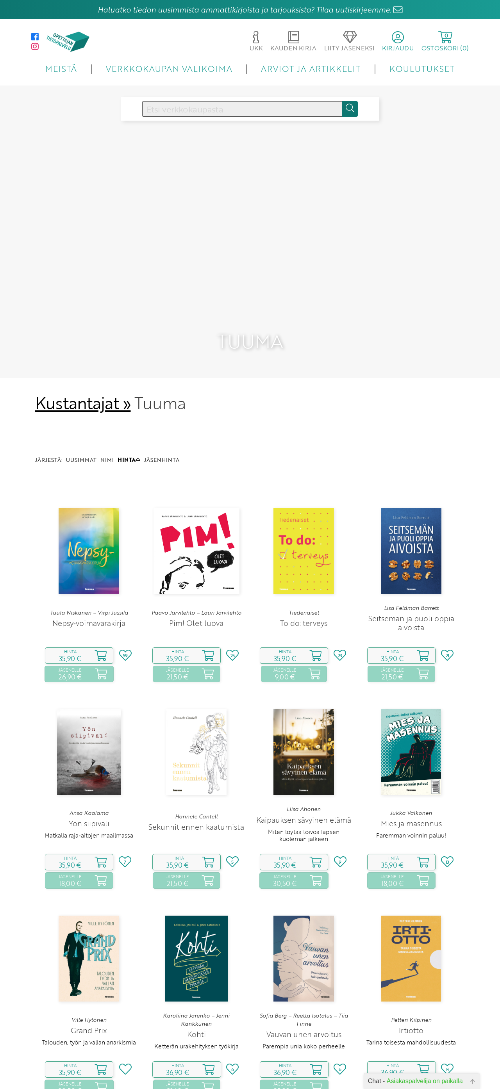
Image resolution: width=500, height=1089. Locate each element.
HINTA (129, 416)
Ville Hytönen (89, 976)
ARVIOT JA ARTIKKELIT (311, 68)
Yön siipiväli (89, 779)
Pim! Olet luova (196, 579)
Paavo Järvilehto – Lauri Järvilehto (196, 568)
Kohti (196, 990)
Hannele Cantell (196, 772)
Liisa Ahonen (304, 765)
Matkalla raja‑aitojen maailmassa (89, 791)
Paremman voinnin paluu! (411, 791)
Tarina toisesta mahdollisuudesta (411, 998)
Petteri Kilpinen (411, 976)
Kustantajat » (82, 359)
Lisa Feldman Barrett (411, 564)
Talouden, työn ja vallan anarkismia (89, 998)
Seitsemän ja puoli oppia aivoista (411, 579)
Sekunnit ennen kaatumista (196, 783)
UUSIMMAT (81, 416)
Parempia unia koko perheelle (303, 1002)
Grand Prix (89, 986)
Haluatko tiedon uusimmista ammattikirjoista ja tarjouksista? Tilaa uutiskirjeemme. (244, 9)
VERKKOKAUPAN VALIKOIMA (169, 68)
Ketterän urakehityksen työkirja (196, 1002)
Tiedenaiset (304, 568)
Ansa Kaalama (89, 769)
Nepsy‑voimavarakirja (88, 579)
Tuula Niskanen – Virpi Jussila (89, 568)
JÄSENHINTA (161, 416)
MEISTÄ (61, 68)
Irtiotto (411, 986)
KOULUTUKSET (422, 68)
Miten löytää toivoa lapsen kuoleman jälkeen (303, 791)
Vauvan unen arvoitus (303, 990)
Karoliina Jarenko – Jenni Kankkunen (196, 976)
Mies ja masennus (411, 779)
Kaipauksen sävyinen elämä (303, 776)
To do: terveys (303, 579)
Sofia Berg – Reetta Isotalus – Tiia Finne (304, 976)
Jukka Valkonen (411, 769)
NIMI (107, 416)
